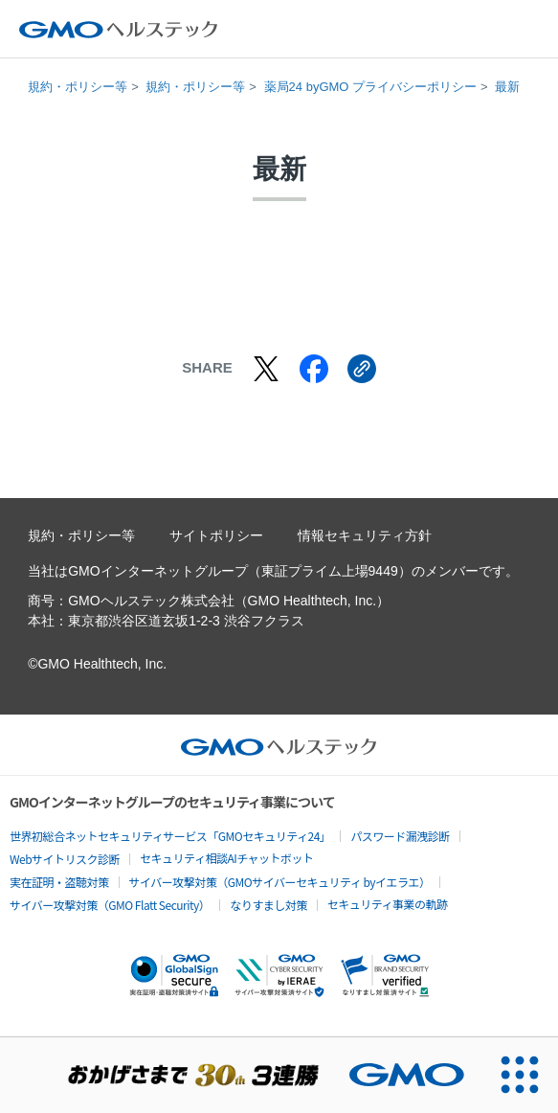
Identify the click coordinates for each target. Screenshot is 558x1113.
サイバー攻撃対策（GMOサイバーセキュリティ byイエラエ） (280, 882)
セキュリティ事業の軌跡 (387, 904)
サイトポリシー (216, 535)
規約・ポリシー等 (77, 87)
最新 (507, 87)
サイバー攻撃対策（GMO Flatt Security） (110, 905)
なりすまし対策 (268, 905)
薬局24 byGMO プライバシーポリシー (370, 87)
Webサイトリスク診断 (65, 859)
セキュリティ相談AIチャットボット (226, 858)
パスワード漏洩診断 (400, 836)
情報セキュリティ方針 (365, 535)
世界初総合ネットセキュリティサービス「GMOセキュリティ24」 (170, 836)
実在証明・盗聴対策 (59, 882)
